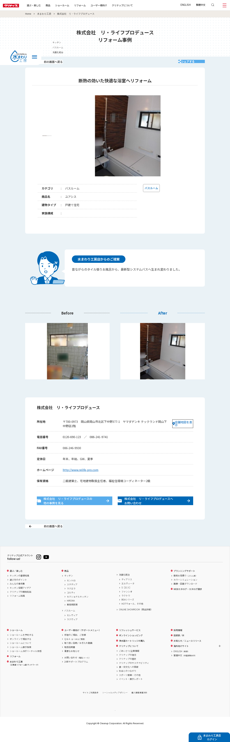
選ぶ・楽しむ (45, 5)
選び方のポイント (18, 591)
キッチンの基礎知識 (19, 587)
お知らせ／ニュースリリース (187, 652)
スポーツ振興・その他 (130, 686)
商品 (66, 582)
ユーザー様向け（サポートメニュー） (82, 641)
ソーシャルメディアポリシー (115, 704)
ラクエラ (71, 600)
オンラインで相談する (20, 650)
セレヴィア (72, 626)
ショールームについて (20, 654)
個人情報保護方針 (139, 704)
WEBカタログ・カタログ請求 (188, 600)
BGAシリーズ (127, 611)
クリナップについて (133, 5)
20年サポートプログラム (76, 673)
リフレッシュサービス (130, 641)
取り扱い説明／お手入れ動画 (78, 654)
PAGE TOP (115, 721)
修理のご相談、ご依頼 (75, 646)
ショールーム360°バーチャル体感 (26, 662)
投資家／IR (179, 646)
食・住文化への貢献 (128, 678)
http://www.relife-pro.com (80, 473)
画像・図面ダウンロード (185, 595)
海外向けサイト (181, 657)
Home (28, 14)
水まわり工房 (44, 14)
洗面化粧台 (124, 586)
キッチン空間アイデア (20, 599)
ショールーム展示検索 (20, 658)
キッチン (68, 587)
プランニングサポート (184, 582)
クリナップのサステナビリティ (134, 674)
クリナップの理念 (127, 666)
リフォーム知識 (17, 607)
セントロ (71, 592)
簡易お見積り (185, 587)
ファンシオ (126, 602)
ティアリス (126, 590)
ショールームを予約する (21, 646)
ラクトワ (125, 607)
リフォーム (91, 5)
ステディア (72, 595)
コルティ (71, 604)
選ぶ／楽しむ (16, 582)
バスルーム (69, 621)
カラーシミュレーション (185, 591)
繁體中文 (200, 4)
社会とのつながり (127, 682)
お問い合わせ (77, 669)
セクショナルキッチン (77, 608)
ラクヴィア (72, 630)
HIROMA (71, 612)
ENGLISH (185, 4)
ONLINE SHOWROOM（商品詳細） (136, 621)
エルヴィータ (127, 595)
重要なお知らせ (71, 662)
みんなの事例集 (17, 595)
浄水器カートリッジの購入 (132, 652)
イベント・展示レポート (131, 690)
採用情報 (178, 641)
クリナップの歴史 (127, 670)
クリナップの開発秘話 (20, 603)
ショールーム (74, 5)
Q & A (75, 650)
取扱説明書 (69, 658)
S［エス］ (126, 599)
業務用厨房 (72, 616)
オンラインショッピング (131, 646)
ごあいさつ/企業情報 (129, 662)
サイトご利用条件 (90, 704)
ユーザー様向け (110, 5)
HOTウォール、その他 (132, 615)
